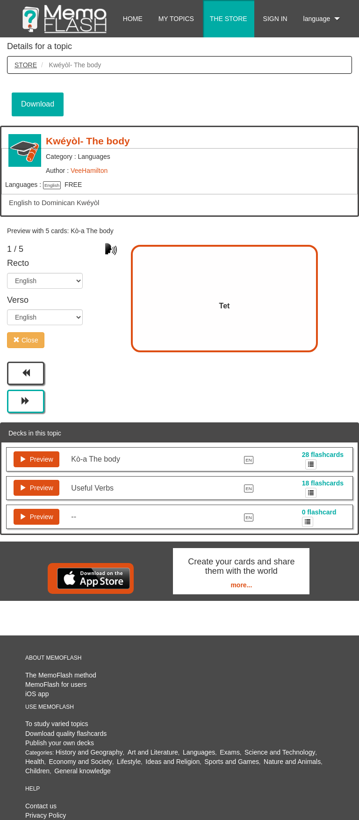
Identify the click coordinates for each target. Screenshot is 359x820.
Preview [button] (36, 459)
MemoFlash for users (55, 684)
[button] (25, 373)
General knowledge (82, 771)
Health (34, 761)
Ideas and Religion (172, 761)
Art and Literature (153, 752)
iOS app (37, 694)
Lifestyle (129, 761)
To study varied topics (56, 723)
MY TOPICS (176, 18)
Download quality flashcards (66, 733)
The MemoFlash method (60, 675)
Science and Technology (280, 752)
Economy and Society (80, 761)
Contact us (41, 806)
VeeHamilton (89, 170)
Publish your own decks (59, 743)
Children (37, 771)
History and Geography (89, 752)
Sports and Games (231, 761)
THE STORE (228, 18)
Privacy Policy (45, 815)
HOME (133, 18)
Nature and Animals (292, 761)
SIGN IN (275, 18)
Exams (230, 752)
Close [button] (25, 340)
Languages (199, 752)
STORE (25, 65)
